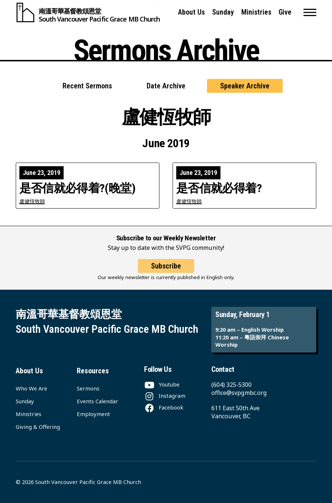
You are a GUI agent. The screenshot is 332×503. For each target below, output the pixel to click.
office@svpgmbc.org (239, 393)
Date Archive (166, 85)
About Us (191, 12)
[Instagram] (164, 395)
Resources (93, 370)
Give (285, 12)
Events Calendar (97, 401)
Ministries (256, 12)
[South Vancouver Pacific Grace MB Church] (88, 12)
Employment (93, 414)
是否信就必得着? (219, 188)
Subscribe (166, 266)
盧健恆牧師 (32, 201)
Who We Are (31, 388)
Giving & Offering (38, 426)
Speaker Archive (244, 85)
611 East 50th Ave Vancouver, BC (235, 412)
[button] (309, 12)
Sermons (88, 388)
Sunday (223, 12)
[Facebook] (163, 407)
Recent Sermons (87, 85)
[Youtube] (162, 384)
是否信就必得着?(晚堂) (77, 188)
